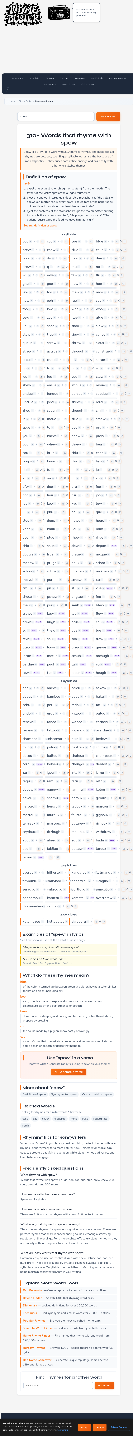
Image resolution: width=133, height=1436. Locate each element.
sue (98, 300)
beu (99, 444)
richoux (102, 823)
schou (27, 571)
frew (99, 639)
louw (51, 647)
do (49, 258)
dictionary (50, 78)
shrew (76, 342)
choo (99, 452)
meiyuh (28, 579)
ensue (52, 385)
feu (98, 596)
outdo (100, 713)
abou (26, 840)
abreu (51, 840)
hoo (25, 495)
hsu (74, 495)
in (24, 419)
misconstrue (56, 738)
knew (51, 436)
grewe (101, 647)
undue (28, 393)
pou (74, 512)
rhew (75, 537)
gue (74, 630)
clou (26, 520)
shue (51, 545)
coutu (100, 747)
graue (76, 554)
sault (75, 605)
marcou (102, 806)
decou (27, 755)
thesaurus (64, 78)
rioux (75, 562)
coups (27, 461)
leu (49, 376)
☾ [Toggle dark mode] (8, 89)
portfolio (78, 889)
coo (49, 241)
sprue (100, 359)
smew (101, 419)
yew (26, 317)
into (74, 772)
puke (85, 1119)
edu (74, 840)
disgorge (60, 1119)
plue (50, 537)
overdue (102, 730)
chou (51, 359)
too (25, 309)
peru (50, 705)
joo (98, 495)
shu (50, 639)
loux (99, 529)
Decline (100, 1427)
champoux (104, 755)
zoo (49, 317)
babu (75, 696)
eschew (102, 722)
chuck (45, 1119)
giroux (101, 798)
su (24, 630)
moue (51, 419)
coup (100, 249)
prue (75, 622)
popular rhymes (50, 84)
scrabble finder (97, 78)
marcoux (54, 823)
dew (74, 258)
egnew (52, 789)
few (74, 275)
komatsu (78, 897)
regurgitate (100, 1119)
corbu (27, 764)
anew (51, 688)
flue (74, 317)
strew (27, 351)
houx (100, 520)
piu (49, 605)
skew (75, 402)
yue (74, 376)
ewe (50, 275)
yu (98, 664)
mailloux (78, 831)
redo (75, 705)
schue (51, 571)
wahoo (76, 722)
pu (73, 368)
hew (74, 283)
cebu (26, 705)
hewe (75, 520)
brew (27, 249)
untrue (28, 402)
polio (51, 747)
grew (27, 622)
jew (25, 292)
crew (26, 258)
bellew (77, 848)
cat (35, 1119)
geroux (77, 798)
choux (27, 596)
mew (75, 292)
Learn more (62, 1430)
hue (99, 283)
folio (26, 747)
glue (99, 317)
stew (26, 334)
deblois (101, 764)
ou (49, 478)
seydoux (29, 831)
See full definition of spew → (42, 226)
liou (74, 529)
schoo (100, 562)
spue (26, 427)
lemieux (29, 823)
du (25, 469)
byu (99, 461)
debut (27, 696)
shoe (50, 326)
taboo (51, 722)
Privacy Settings (119, 1427)
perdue (28, 664)
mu (74, 266)
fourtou (77, 815)
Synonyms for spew (64, 1094)
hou (50, 495)
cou (25, 452)
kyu (74, 503)
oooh (26, 537)
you (25, 436)
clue (74, 249)
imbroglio (54, 889)
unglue (77, 596)
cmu (26, 588)
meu (26, 605)
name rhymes (79, 78)
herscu (52, 806)
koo (50, 503)
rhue (99, 537)
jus (49, 588)
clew (100, 376)
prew (75, 647)
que (99, 512)
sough (52, 410)
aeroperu (78, 921)
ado (25, 688)
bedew (101, 738)
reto (99, 781)
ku (25, 478)
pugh (51, 664)
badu (100, 840)
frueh (51, 554)
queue (28, 342)
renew (28, 722)
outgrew (78, 823)
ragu (26, 781)
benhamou (31, 897)
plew (100, 436)
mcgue (101, 554)
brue (50, 452)
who (74, 309)
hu (73, 469)
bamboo (53, 696)
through (77, 351)
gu (25, 368)
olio (25, 848)
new (26, 300)
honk (74, 1119)
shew (27, 385)
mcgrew (78, 571)
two (50, 309)
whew (52, 444)
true (50, 334)
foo (98, 486)
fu (48, 469)
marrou (28, 815)
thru (74, 461)
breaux (52, 461)
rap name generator (117, 78)
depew (28, 789)
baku (100, 696)
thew (51, 630)
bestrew (78, 747)
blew (100, 605)
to (48, 427)
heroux (28, 806)
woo (99, 309)
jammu (77, 789)
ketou (100, 789)
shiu (26, 545)
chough (77, 410)
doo (50, 486)
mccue (52, 655)
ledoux (76, 806)
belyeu (52, 764)
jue (25, 503)
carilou (52, 906)
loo (49, 292)
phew (75, 436)
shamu (52, 798)
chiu (74, 452)
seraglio (29, 889)
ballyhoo (54, 881)
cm (98, 410)
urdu (50, 713)
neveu (27, 798)
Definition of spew (34, 1094)
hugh (51, 622)
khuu (51, 529)
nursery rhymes (68, 84)
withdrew (103, 831)
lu (48, 368)
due (99, 258)
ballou (52, 755)
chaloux (77, 755)
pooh (26, 444)
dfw (26, 486)
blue (99, 241)
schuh (76, 655)
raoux (76, 672)
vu (98, 478)
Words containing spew (97, 1094)
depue (101, 545)
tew (26, 672)
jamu (100, 772)
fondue (52, 393)
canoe (100, 334)
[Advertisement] (68, 51)
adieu (75, 688)
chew (51, 249)
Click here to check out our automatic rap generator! (86, 12)
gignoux (102, 815)
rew (26, 639)
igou (50, 772)
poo (74, 427)
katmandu (104, 872)
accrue (52, 351)
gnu (26, 283)
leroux (28, 857)
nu (98, 266)
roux (99, 402)
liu (25, 512)
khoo (26, 529)
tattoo (52, 730)
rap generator (17, 78)
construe (103, 351)
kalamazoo (31, 921)
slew (100, 326)
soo (74, 639)
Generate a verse (69, 1072)
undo (27, 713)
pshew (52, 596)
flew (99, 613)
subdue (102, 393)
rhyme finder (34, 78)
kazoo (76, 713)
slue (74, 419)
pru (98, 427)
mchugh (102, 655)
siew (75, 545)
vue (99, 588)
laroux (101, 848)
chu (99, 622)
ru (97, 368)
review (28, 730)
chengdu (78, 764)
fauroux (53, 815)
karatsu (53, 897)
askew (101, 688)
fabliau (52, 848)
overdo (28, 872)
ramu (51, 781)
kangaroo (78, 872)
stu (73, 588)
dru (74, 486)
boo (25, 241)
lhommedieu (33, 906)
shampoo (30, 738)
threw (76, 444)
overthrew (104, 897)
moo (99, 292)
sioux (100, 342)
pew (50, 402)
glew (27, 647)
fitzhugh (53, 831)
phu (50, 512)
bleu (26, 359)
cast (25, 1119)
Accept (84, 1427)
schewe (77, 579)
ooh (50, 300)
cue (74, 241)
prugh (52, 562)
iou (25, 376)
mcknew (103, 571)
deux (51, 520)
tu (73, 664)
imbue (76, 385)
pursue (76, 393)
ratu (74, 781)
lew (99, 503)
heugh (101, 672)
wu (25, 275)
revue (100, 385)
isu (25, 772)
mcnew (28, 562)
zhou (26, 410)
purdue (52, 579)
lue (98, 630)
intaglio (102, 881)
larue (27, 655)
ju (97, 469)
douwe (28, 554)
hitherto (53, 872)
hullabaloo (55, 921)
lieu (25, 326)
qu (73, 478)
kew (50, 613)
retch (25, 1126)
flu (98, 275)
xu (98, 579)
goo (50, 283)
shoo (75, 326)
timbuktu (30, 881)
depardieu (79, 881)
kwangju (78, 730)
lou (74, 613)
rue (74, 300)
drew (27, 266)
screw (51, 342)
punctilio (103, 889)
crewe (27, 613)
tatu (99, 705)
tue (49, 672)
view (75, 334)
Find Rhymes (108, 116)
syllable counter (87, 84)
